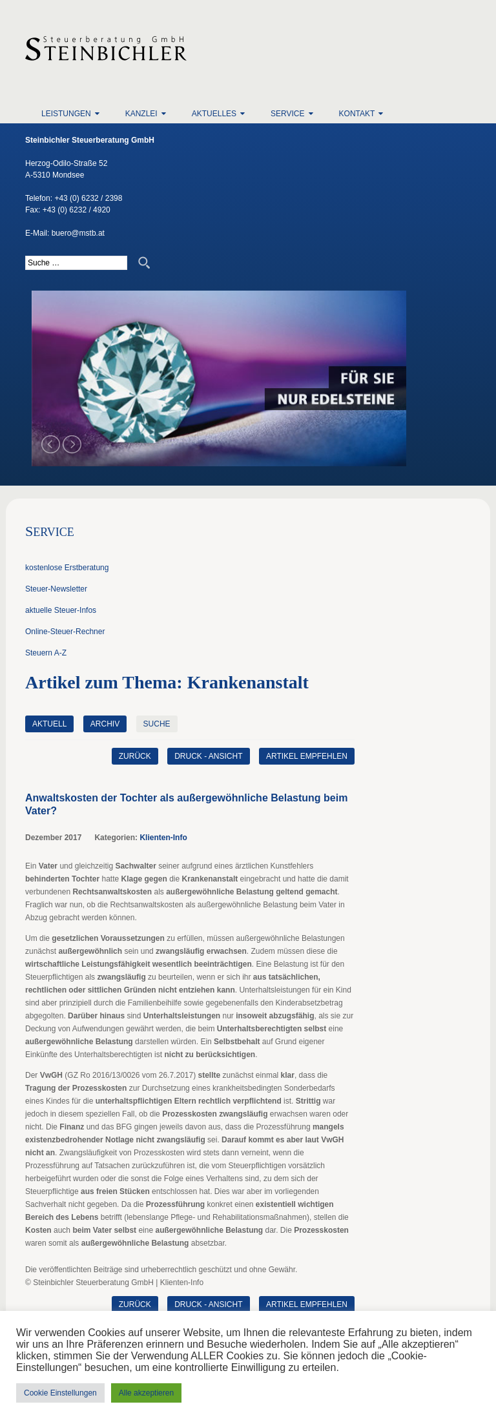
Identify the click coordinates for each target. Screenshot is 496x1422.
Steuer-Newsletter (56, 588)
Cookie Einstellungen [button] (60, 1392)
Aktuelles (214, 113)
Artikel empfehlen (306, 756)
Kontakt (357, 113)
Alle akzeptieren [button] (146, 1392)
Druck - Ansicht (208, 756)
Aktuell (49, 723)
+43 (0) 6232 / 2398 (88, 198)
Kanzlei (141, 113)
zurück (135, 756)
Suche (156, 723)
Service (287, 113)
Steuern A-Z (46, 652)
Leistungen (66, 113)
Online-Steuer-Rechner (65, 631)
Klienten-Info (163, 837)
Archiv (104, 723)
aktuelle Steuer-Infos (60, 610)
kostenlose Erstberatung (66, 567)
